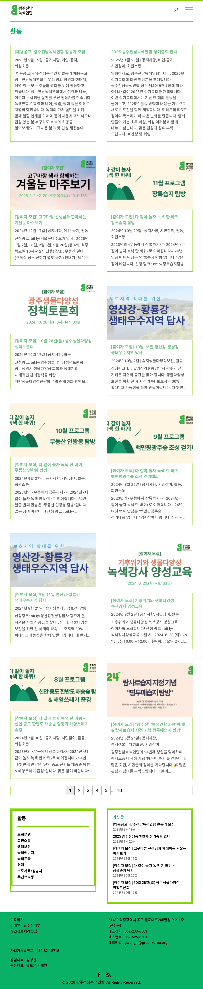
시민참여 (69, 478)
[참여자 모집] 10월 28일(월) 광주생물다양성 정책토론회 (146, 885)
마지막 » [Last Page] (188, 791)
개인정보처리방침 (23, 931)
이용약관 (17, 920)
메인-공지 (69, 60)
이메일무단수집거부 (25, 926)
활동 (84, 231)
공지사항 (53, 60)
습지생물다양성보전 (62, 608)
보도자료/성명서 (29, 871)
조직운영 (24, 835)
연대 (20, 865)
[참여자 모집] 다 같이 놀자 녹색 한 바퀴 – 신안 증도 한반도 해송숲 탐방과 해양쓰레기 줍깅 (52, 724)
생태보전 (24, 847)
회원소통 (22, 66)
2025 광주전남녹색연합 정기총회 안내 (144, 52)
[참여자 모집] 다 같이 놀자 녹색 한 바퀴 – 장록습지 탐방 (144, 868)
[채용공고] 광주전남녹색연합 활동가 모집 (50, 52)
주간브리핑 (25, 877)
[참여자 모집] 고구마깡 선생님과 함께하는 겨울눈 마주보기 (149, 851)
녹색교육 (24, 859)
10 (119, 791)
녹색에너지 (25, 853)
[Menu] (189, 9)
